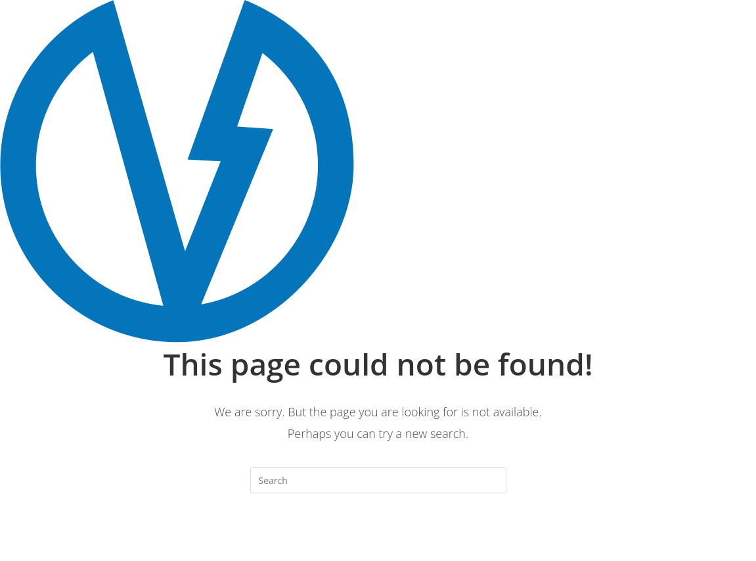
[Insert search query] (378, 480)
